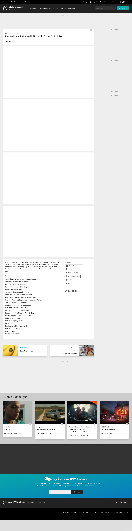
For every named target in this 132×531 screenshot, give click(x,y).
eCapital (39, 427)
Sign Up (77, 492)
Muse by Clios (29, 2)
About (96, 512)
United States (72, 273)
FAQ (80, 512)
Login (85, 2)
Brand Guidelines (122, 512)
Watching (116, 2)
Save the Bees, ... (27, 351)
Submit (125, 2)
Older (73, 348)
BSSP (14, 41)
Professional (43, 8)
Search (123, 8)
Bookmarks (105, 2)
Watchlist (71, 8)
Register (94, 2)
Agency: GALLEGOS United (13, 433)
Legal (112, 512)
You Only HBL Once (69, 353)
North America (73, 276)
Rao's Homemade (12, 33)
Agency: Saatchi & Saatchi (78, 435)
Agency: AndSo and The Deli (46, 433)
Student (52, 8)
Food (69, 283)
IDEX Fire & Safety (107, 427)
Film (69, 280)
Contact (88, 512)
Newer (23, 348)
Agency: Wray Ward (108, 433)
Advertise (104, 512)
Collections (61, 8)
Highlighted (31, 8)
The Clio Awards (16, 2)
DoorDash (8, 427)
